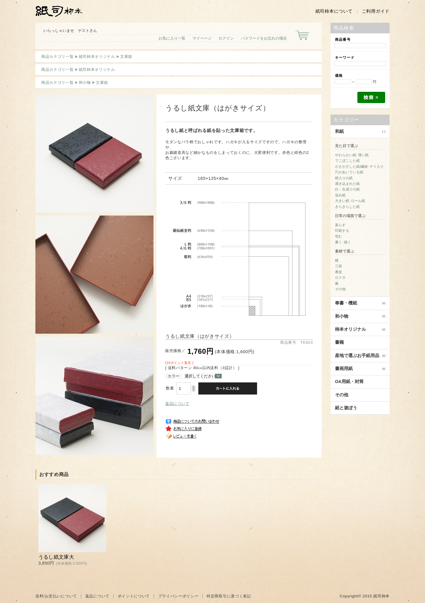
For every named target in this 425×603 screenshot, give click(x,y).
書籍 (339, 342)
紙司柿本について (334, 11)
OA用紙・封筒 (349, 381)
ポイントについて (134, 596)
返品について (177, 403)
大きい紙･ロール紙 (350, 201)
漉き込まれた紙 (347, 184)
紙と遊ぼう (346, 407)
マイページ (202, 38)
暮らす (340, 225)
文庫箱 (126, 56)
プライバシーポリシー (178, 596)
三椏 (338, 266)
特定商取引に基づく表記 (229, 596)
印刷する (342, 231)
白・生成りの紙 (347, 189)
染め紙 (340, 195)
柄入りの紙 (344, 178)
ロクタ (340, 278)
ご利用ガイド (376, 11)
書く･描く (343, 242)
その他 (340, 289)
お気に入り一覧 (171, 38)
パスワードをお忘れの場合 (264, 38)
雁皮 (338, 272)
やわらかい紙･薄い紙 (352, 155)
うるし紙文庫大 (56, 557)
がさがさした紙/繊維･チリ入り (359, 166)
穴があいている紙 (349, 172)
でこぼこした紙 (347, 161)
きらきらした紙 (347, 207)
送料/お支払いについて (56, 596)
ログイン (226, 38)
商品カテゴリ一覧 (57, 56)
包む (338, 236)
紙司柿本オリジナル (97, 56)
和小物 (85, 82)
